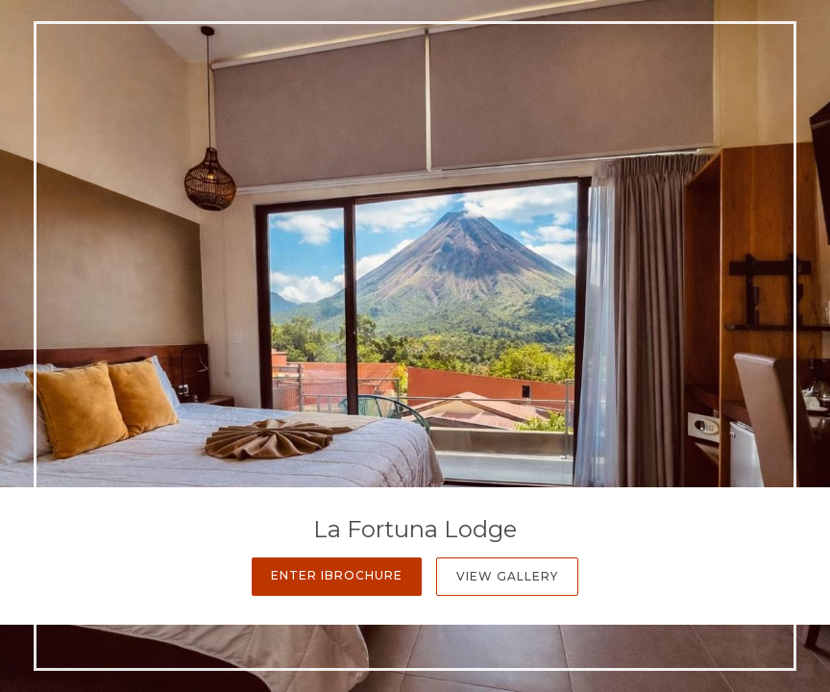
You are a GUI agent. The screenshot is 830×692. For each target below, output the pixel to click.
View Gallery (507, 576)
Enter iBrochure (337, 575)
